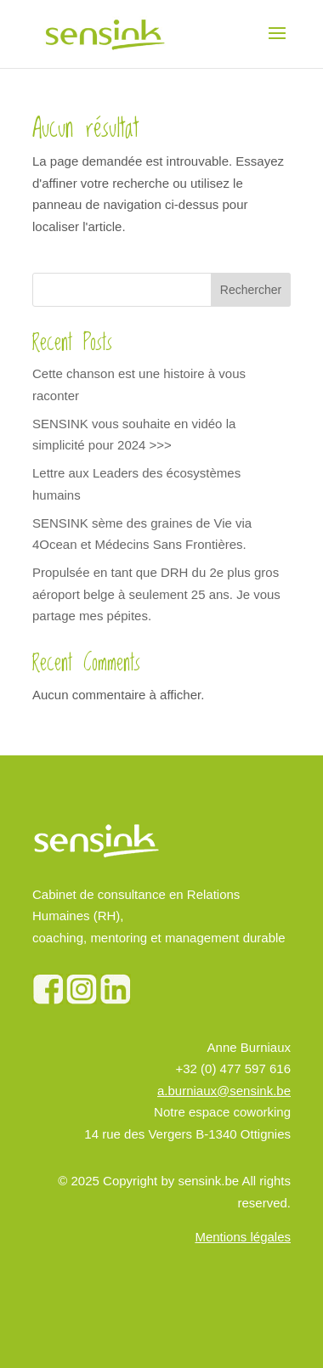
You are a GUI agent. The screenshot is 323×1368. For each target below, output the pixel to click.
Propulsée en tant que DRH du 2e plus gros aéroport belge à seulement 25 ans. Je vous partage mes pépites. (156, 594)
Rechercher (250, 290)
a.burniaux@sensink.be (224, 1090)
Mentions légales (243, 1237)
